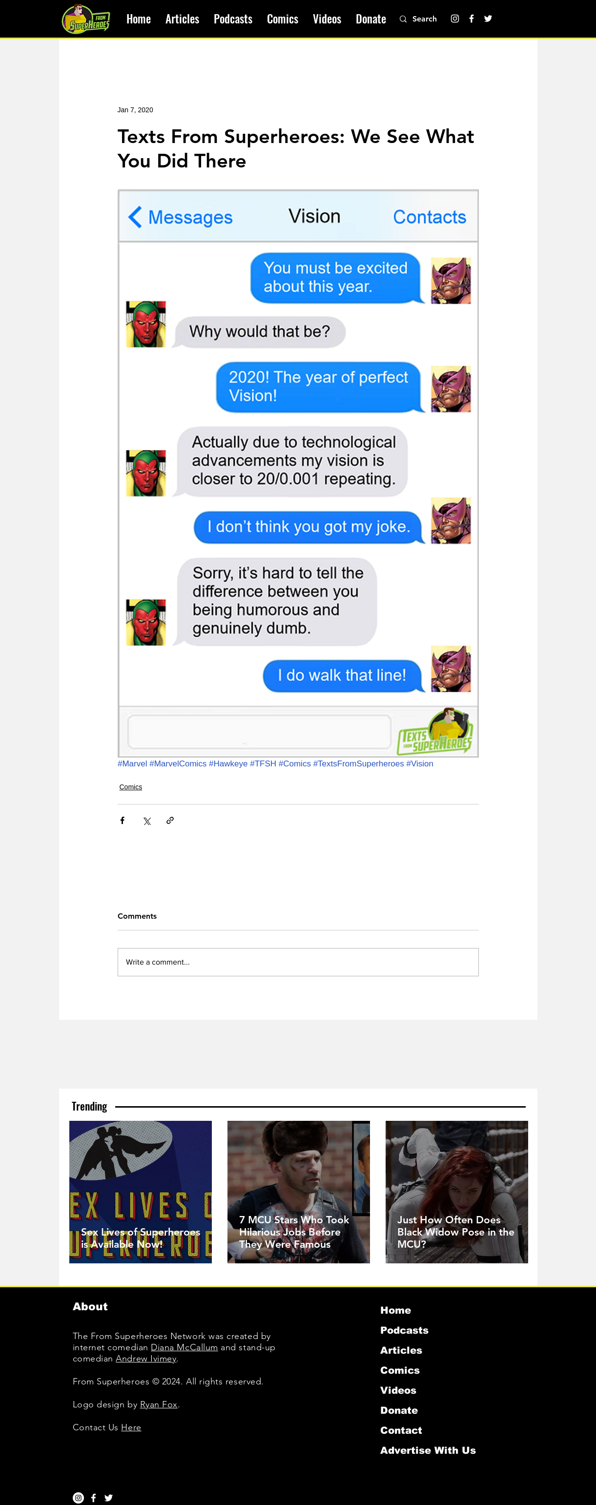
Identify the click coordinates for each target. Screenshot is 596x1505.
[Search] (430, 19)
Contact (401, 1430)
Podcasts (404, 1330)
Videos (398, 1390)
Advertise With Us (428, 1450)
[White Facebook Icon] (93, 1498)
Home (395, 1310)
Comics (131, 787)
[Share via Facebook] (122, 820)
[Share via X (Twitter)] (146, 820)
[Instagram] (455, 18)
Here (131, 1427)
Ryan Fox (159, 1404)
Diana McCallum (184, 1347)
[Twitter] (488, 18)
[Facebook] (471, 18)
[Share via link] (170, 820)
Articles (401, 1350)
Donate (399, 1410)
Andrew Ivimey (146, 1358)
